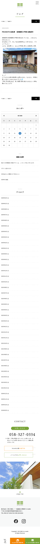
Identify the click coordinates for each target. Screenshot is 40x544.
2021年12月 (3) (5, 332)
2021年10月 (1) (5, 343)
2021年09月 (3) (5, 349)
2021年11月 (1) (5, 337)
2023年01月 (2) (5, 265)
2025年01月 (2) (5, 248)
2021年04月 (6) (5, 376)
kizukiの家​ (18, 448)
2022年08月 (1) (5, 287)
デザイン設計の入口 (6, 168)
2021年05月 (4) (5, 371)
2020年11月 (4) (5, 399)
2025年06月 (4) (5, 220)
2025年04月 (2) (5, 231)
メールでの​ (19, 455)
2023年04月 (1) (5, 259)
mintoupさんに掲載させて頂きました (10, 174)
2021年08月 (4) (5, 354)
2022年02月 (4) (5, 321)
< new (3, 21)
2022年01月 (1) (5, 326)
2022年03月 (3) (5, 315)
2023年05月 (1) (5, 254)
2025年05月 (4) (5, 226)
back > (10, 21)
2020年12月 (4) (5, 393)
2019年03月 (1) (5, 410)
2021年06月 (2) (5, 365)
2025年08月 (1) (5, 209)
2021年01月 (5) (5, 388)
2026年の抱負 (4, 179)
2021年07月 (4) (5, 360)
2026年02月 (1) (5, 198)
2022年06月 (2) (5, 298)
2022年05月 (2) (5, 304)
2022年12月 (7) (5, 270)
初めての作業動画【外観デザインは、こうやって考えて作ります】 (17, 163)
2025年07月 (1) (5, 214)
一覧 (35, 21)
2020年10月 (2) (5, 404)
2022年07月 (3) (5, 293)
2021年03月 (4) (5, 382)
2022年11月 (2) (5, 276)
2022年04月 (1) (5, 309)
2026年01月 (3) (5, 203)
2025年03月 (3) (5, 237)
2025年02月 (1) (5, 242)
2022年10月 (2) (5, 281)
